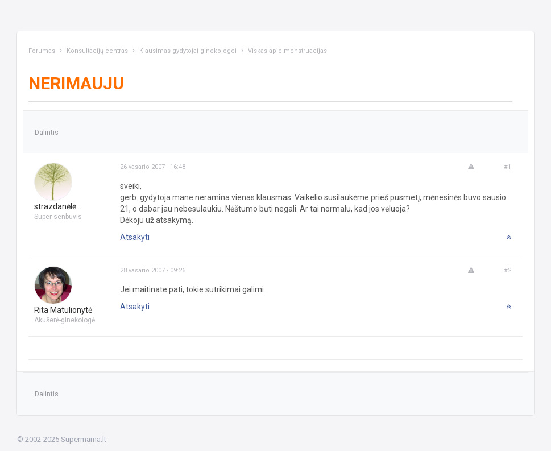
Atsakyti (135, 237)
